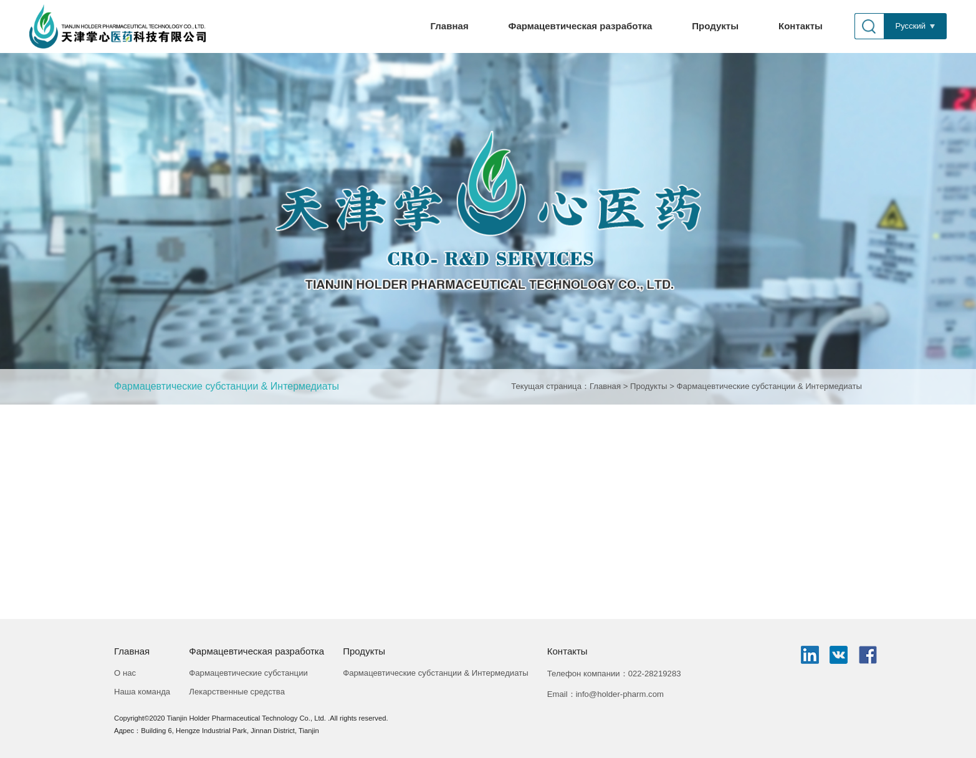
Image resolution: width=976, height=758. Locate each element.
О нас (125, 673)
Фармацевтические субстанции (248, 673)
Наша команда (142, 691)
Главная (450, 26)
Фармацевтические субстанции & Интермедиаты (226, 386)
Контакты (800, 26)
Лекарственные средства (237, 691)
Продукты (715, 26)
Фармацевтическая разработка (581, 26)
